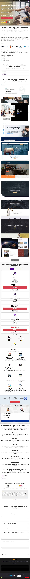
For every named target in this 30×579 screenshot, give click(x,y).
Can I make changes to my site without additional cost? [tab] (11, 527)
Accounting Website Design (7, 413)
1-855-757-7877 (17, 0)
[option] (15, 280)
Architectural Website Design (7, 415)
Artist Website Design (6, 417)
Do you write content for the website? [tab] (8, 541)
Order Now (15, 287)
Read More (15, 421)
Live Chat (12, 0)
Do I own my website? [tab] (5, 545)
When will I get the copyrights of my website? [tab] (9, 536)
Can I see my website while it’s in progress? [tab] (9, 523)
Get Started (15, 402)
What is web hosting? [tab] (5, 554)
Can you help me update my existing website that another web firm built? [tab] (13, 532)
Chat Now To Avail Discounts (7, 17)
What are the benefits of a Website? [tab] (7, 550)
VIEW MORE (15, 260)
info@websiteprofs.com (13, 561)
